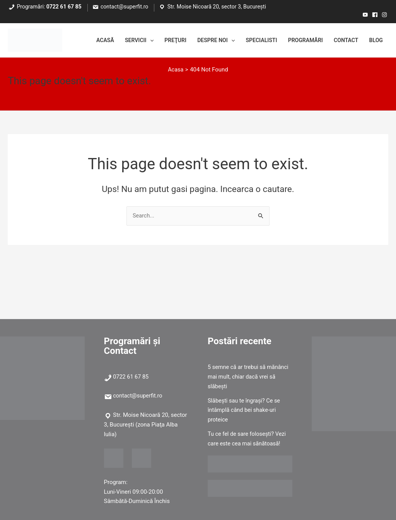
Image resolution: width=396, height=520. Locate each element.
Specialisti (253, 40)
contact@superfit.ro (124, 6)
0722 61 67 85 (64, 6)
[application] (134, 40)
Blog (375, 40)
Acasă (86, 40)
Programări (299, 40)
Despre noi (205, 40)
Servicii (123, 40)
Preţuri (161, 40)
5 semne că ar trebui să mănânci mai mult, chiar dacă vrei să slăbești (250, 377)
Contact (343, 40)
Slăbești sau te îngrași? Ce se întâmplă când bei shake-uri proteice (245, 410)
